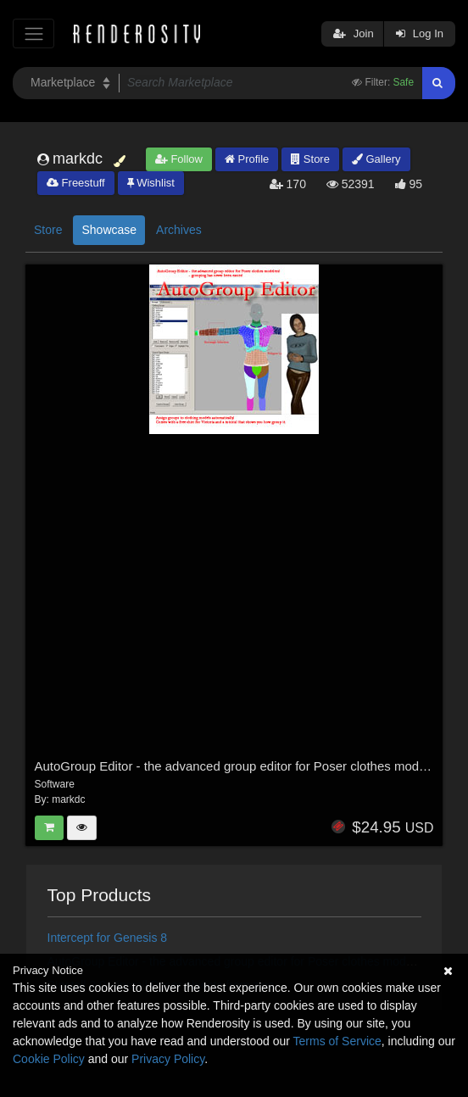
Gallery (376, 159)
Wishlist (151, 182)
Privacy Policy (167, 1059)
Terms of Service (337, 1041)
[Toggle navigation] (33, 33)
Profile (247, 159)
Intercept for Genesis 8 (107, 937)
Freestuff (76, 182)
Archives (179, 230)
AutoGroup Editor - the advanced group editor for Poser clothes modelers (241, 766)
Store (310, 159)
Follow (179, 159)
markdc (68, 799)
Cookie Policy (49, 1059)
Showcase (108, 230)
